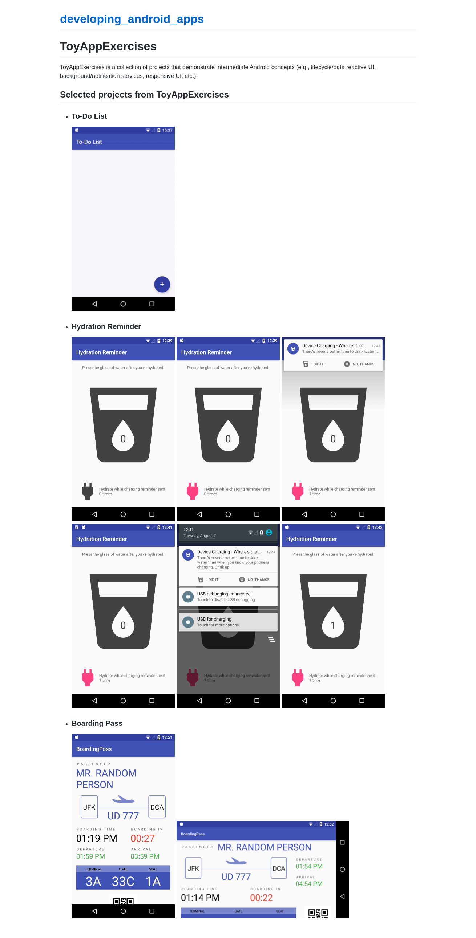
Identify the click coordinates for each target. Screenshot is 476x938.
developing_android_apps (132, 18)
